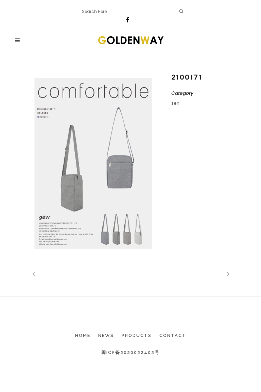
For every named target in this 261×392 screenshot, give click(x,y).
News (106, 335)
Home (82, 335)
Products (137, 335)
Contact (172, 335)
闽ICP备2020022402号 (130, 352)
